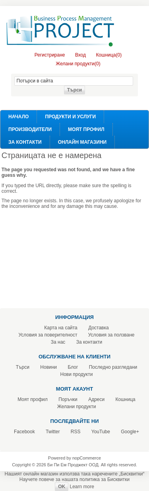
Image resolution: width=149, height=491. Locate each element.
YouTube (100, 431)
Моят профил (86, 129)
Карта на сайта (60, 328)
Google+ (130, 431)
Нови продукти (76, 374)
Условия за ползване (111, 335)
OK (61, 486)
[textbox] (73, 81)
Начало (18, 116)
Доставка (98, 328)
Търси (22, 367)
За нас (58, 342)
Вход (80, 55)
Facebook (24, 431)
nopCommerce (86, 458)
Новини (48, 367)
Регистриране (50, 55)
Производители (30, 129)
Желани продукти (76, 406)
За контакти (25, 142)
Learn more (82, 486)
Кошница (125, 399)
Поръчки (67, 399)
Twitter (53, 431)
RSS (76, 431)
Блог (73, 367)
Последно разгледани (113, 367)
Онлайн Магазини (82, 142)
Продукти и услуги (70, 116)
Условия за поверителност (48, 335)
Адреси (96, 399)
